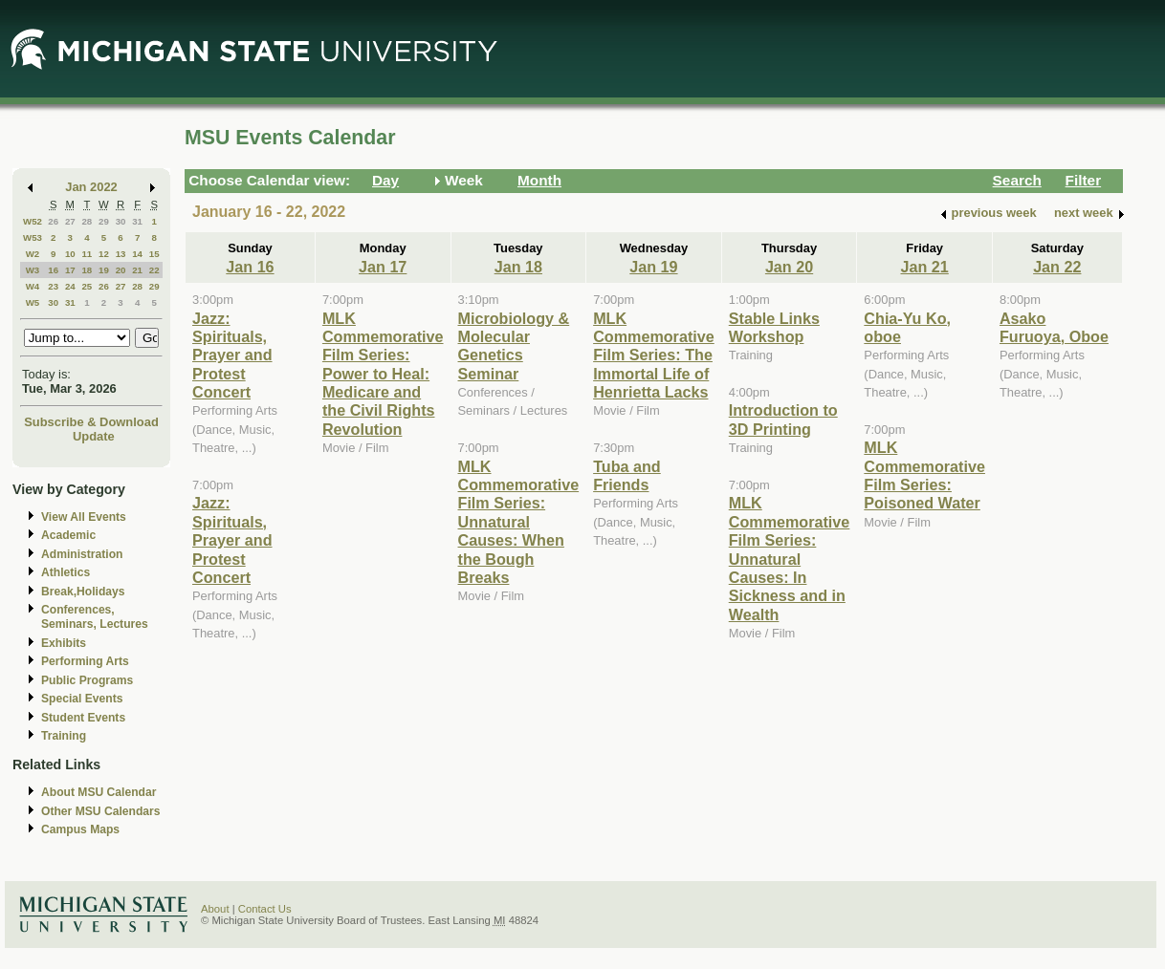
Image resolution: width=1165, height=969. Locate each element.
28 (86, 221)
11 (86, 253)
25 (86, 286)
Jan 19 (653, 266)
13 (121, 253)
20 (121, 270)
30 (121, 221)
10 (70, 253)
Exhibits (63, 643)
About (215, 909)
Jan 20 (789, 266)
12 (104, 253)
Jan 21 (924, 266)
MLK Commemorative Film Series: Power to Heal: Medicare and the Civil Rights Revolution (383, 374)
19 (104, 270)
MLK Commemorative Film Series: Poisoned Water (924, 475)
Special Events (81, 698)
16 (53, 270)
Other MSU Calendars (101, 811)
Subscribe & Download (91, 422)
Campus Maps (80, 829)
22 (154, 270)
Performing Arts (85, 661)
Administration (81, 554)
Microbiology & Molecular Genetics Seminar (514, 346)
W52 (32, 221)
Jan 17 (383, 266)
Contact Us (265, 909)
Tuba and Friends (627, 475)
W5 (33, 302)
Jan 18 (518, 266)
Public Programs (87, 680)
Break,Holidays (83, 591)
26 (53, 221)
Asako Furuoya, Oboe (1054, 327)
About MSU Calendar (98, 792)
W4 (33, 286)
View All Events (83, 517)
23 (53, 286)
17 (70, 270)
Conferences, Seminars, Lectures (94, 617)
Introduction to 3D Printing (783, 419)
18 (86, 270)
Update (94, 436)
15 (154, 253)
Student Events (83, 717)
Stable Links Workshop (774, 327)
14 (137, 253)
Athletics (65, 572)
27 (70, 221)
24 (70, 286)
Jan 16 (250, 266)
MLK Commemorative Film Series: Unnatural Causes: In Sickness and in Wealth (789, 558)
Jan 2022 (91, 187)
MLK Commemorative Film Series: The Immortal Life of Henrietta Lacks (653, 355)
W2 (33, 253)
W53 (32, 237)
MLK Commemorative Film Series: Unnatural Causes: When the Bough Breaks (519, 522)
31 (137, 221)
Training (63, 736)
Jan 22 (1057, 266)
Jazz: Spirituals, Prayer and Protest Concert (232, 355)
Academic (68, 535)
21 (137, 270)
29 (104, 221)
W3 (33, 270)
